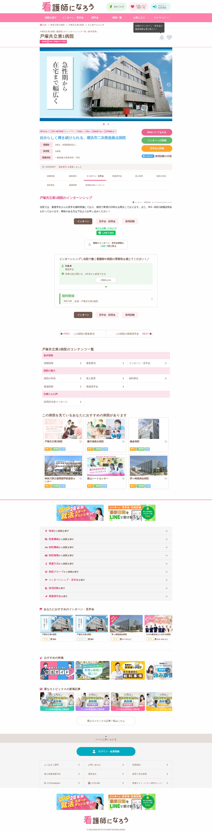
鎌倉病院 (134, 441)
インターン (83, 221)
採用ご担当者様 (139, 774)
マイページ (159, 17)
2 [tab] (108, 124)
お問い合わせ (94, 765)
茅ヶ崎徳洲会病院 (139, 478)
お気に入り (139, 17)
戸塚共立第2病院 (53, 441)
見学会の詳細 (157, 148)
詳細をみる (106, 280)
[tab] (106, 531)
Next (168, 84)
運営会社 (92, 774)
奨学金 (94, 17)
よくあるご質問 (51, 765)
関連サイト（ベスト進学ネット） (147, 783)
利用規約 (136, 765)
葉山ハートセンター (97, 478)
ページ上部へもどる (106, 739)
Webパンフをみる (156, 132)
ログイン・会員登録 (108, 751)
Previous (43, 84)
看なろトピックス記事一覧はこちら (106, 721)
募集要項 (63, 167)
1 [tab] (103, 124)
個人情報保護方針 (52, 774)
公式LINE (95, 783)
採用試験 (130, 221)
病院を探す (51, 17)
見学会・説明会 (107, 221)
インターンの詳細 (157, 140)
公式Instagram (53, 783)
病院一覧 (117, 17)
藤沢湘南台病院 (95, 441)
